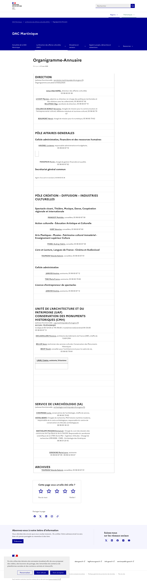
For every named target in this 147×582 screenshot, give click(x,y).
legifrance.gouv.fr (94, 561)
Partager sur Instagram (52, 516)
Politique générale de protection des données (101, 574)
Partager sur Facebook (35, 516)
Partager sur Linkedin (46, 516)
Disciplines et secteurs (74, 46)
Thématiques (127, 15)
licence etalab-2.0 (54, 579)
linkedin (112, 540)
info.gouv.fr (109, 561)
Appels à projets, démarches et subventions (100, 46)
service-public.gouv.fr (124, 561)
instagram (123, 540)
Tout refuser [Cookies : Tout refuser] (41, 572)
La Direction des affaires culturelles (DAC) (37, 22)
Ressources (127, 46)
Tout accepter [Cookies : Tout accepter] (58, 572)
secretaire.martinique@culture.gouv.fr (68, 80)
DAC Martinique (17, 22)
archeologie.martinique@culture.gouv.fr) (69, 407)
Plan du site (121, 574)
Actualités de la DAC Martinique (19, 46)
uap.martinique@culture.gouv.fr (66, 323)
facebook (118, 540)
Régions (113, 15)
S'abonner (18, 541)
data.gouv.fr (79, 561)
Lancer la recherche (133, 6)
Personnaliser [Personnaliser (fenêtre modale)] (25, 572)
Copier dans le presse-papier (58, 516)
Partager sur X (40, 516)
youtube (129, 540)
